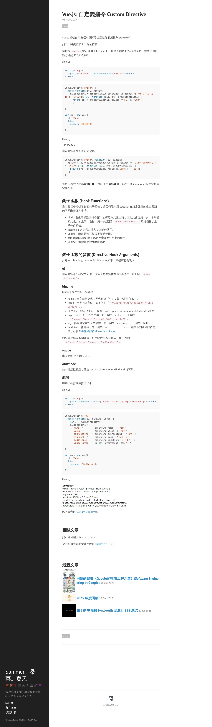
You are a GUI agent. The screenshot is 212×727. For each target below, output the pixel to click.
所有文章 (10, 707)
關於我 (9, 703)
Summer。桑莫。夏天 (20, 675)
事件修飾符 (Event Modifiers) (98, 331)
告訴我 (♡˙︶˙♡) (104, 544)
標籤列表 (10, 712)
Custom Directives (86, 512)
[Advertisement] (111, 667)
